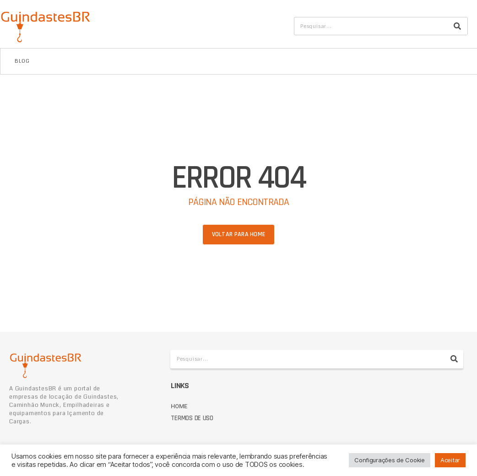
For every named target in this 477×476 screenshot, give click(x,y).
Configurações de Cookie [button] (389, 460)
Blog (22, 61)
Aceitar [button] (450, 460)
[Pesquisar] (457, 26)
